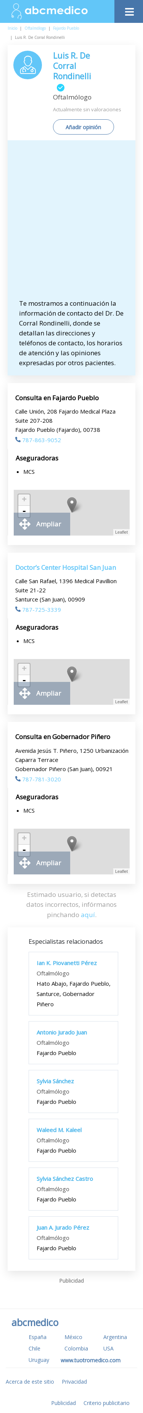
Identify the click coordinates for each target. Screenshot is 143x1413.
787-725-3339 (38, 609)
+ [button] (24, 500)
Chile (34, 1348)
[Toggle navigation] (128, 9)
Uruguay (39, 1359)
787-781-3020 (38, 779)
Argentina (115, 1337)
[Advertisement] (71, 223)
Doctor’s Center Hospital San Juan (65, 567)
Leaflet (121, 532)
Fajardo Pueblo (66, 28)
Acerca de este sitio (30, 1381)
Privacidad (74, 1381)
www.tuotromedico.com (91, 1360)
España (38, 1337)
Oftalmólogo (35, 28)
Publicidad (63, 1403)
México (73, 1337)
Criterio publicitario (107, 1403)
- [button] (24, 511)
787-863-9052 (38, 440)
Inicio (12, 28)
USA (108, 1348)
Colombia (76, 1348)
